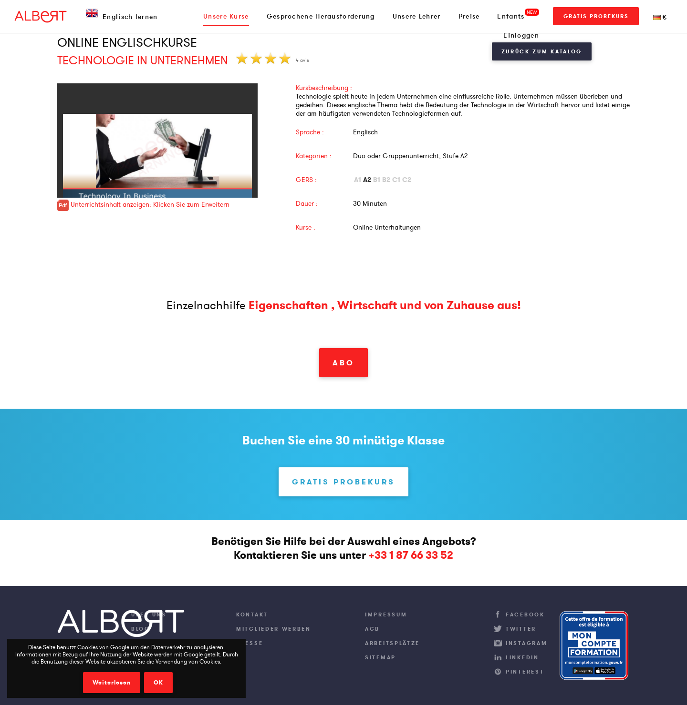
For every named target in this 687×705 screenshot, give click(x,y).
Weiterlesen (112, 682)
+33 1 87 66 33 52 (410, 555)
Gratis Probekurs (596, 16)
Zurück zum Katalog (542, 51)
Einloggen (521, 35)
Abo (343, 363)
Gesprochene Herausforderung (321, 16)
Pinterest (525, 671)
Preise (469, 16)
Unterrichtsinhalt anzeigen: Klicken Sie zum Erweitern (143, 204)
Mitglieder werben (273, 628)
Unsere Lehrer (417, 16)
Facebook (525, 614)
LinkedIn (522, 657)
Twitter (521, 628)
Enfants (510, 16)
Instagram (526, 643)
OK (158, 682)
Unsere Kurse (226, 16)
